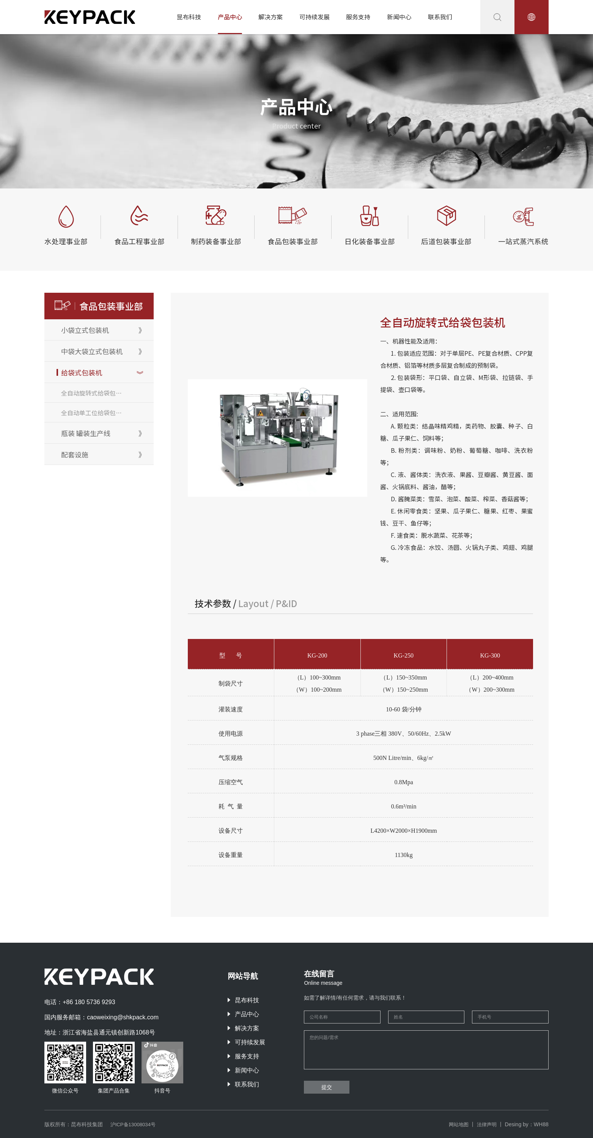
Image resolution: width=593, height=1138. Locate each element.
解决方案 (270, 16)
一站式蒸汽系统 (519, 240)
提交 (326, 1087)
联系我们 (440, 16)
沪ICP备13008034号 (134, 1124)
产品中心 (230, 16)
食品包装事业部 (292, 240)
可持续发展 (314, 16)
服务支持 (358, 16)
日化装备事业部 (368, 240)
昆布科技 (189, 16)
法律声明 (486, 1124)
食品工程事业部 (141, 240)
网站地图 (456, 1124)
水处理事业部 (69, 240)
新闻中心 (399, 16)
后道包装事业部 (443, 240)
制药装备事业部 (216, 240)
